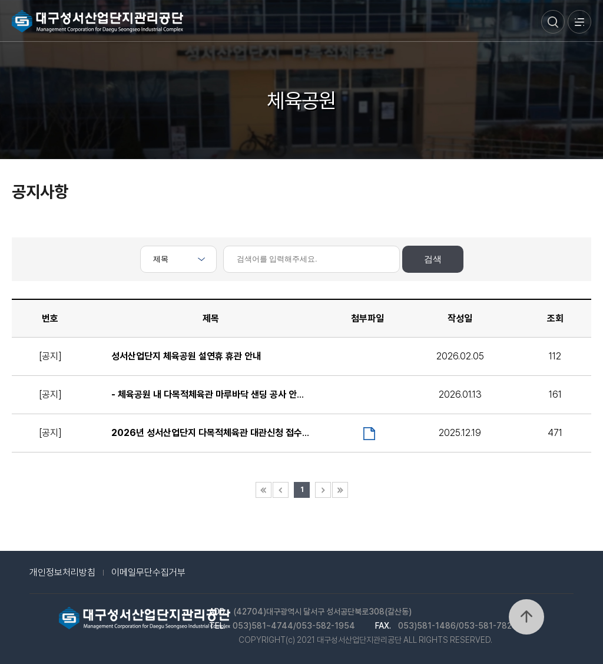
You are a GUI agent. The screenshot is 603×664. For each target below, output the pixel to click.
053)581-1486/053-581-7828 (457, 625)
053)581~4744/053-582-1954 (294, 625)
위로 (526, 617)
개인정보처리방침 (62, 572)
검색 (553, 22)
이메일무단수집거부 (148, 572)
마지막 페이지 (340, 490)
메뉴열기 (579, 22)
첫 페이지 (263, 490)
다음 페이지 (323, 490)
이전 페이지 (281, 490)
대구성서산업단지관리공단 (97, 21)
